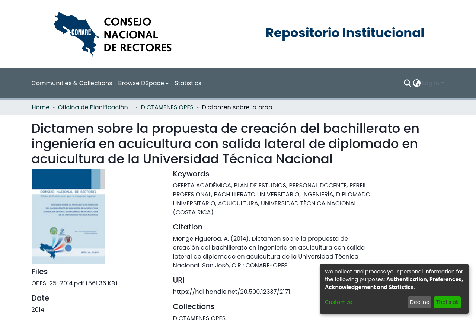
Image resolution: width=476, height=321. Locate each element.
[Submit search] (407, 83)
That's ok (447, 302)
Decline (419, 302)
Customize (338, 302)
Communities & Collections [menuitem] (72, 83)
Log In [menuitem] (430, 83)
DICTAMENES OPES (167, 107)
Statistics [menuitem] (188, 83)
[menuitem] (143, 83)
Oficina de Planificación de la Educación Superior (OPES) (95, 107)
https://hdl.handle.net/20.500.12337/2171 (231, 292)
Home (41, 107)
